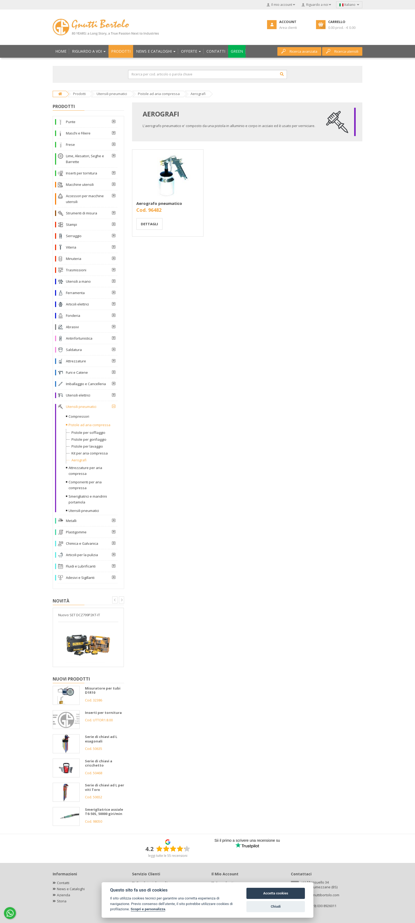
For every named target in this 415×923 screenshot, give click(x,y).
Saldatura (74, 349)
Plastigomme (76, 532)
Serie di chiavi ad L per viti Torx (104, 787)
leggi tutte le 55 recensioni (167, 855)
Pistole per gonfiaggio (88, 439)
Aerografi (79, 460)
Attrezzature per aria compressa (85, 470)
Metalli (71, 520)
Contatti (63, 882)
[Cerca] (282, 74)
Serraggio (74, 235)
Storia (61, 901)
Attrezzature (76, 361)
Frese (70, 144)
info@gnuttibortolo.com (320, 895)
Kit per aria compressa (89, 453)
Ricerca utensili (342, 51)
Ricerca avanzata (299, 51)
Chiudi (276, 906)
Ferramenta (75, 292)
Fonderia (73, 315)
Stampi (71, 224)
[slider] (173, 849)
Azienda (63, 895)
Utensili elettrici (78, 395)
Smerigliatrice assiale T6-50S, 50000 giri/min (104, 811)
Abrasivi (72, 327)
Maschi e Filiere (78, 133)
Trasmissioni (76, 270)
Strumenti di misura (81, 213)
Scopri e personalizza (148, 909)
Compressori (79, 416)
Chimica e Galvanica (82, 543)
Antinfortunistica (79, 338)
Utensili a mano (78, 281)
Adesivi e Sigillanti (80, 577)
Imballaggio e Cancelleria (86, 383)
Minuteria (73, 258)
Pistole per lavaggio (87, 446)
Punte (70, 121)
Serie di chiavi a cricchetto (98, 763)
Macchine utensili (80, 184)
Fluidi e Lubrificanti (81, 566)
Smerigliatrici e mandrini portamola (88, 499)
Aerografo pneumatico (159, 203)
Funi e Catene (77, 372)
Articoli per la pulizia (82, 554)
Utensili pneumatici (81, 406)
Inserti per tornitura (81, 173)
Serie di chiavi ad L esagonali (101, 739)
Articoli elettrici (77, 304)
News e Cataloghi (71, 888)
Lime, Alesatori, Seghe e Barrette (85, 159)
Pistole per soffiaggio (88, 432)
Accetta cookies (275, 893)
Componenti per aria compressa (85, 485)
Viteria (71, 247)
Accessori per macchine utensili (85, 198)
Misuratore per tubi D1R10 (102, 690)
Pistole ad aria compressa (89, 424)
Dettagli (149, 224)
